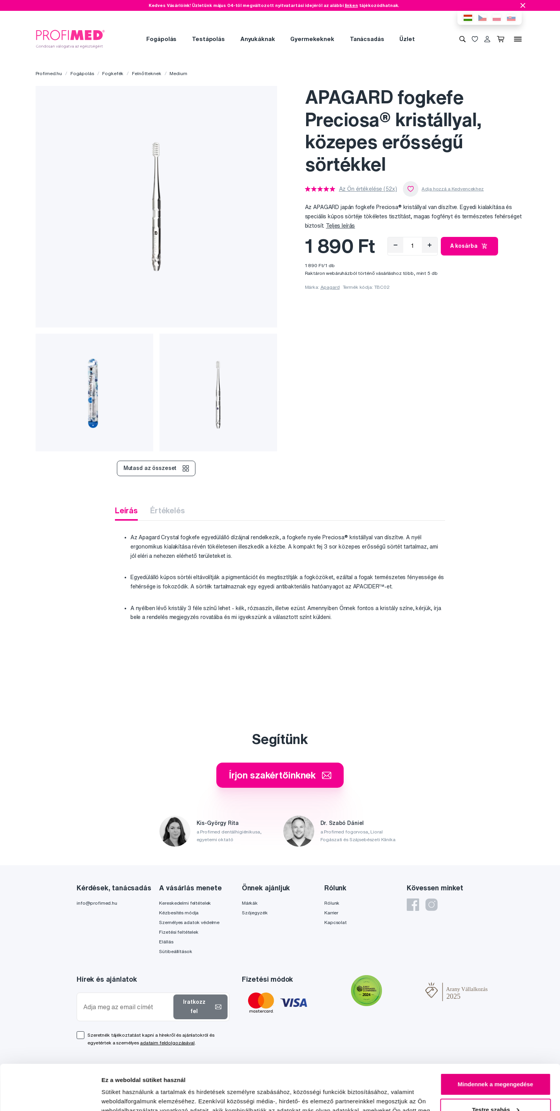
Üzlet (406, 39)
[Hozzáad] (429, 245)
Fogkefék (112, 73)
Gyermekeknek (312, 39)
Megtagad (495, 1089)
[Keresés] (462, 39)
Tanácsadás (367, 39)
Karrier (331, 912)
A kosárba (469, 246)
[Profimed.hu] (70, 38)
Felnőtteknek (146, 73)
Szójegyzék (255, 912)
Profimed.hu (49, 73)
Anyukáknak (257, 39)
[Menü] (517, 39)
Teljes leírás (340, 225)
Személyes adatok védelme (189, 922)
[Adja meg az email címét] (126, 1007)
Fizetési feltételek (178, 931)
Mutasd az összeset (156, 468)
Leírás (126, 510)
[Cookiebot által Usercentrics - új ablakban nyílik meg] (50, 1096)
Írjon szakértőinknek (280, 775)
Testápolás (208, 39)
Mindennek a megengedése (495, 1039)
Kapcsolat (335, 922)
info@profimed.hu (97, 902)
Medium (178, 73)
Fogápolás (161, 39)
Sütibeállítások (175, 951)
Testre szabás (495, 1064)
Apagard (330, 287)
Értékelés (167, 510)
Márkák (250, 902)
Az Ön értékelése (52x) (368, 189)
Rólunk (331, 902)
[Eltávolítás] (395, 245)
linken (351, 5)
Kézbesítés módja (179, 912)
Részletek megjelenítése (135, 1095)
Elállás (166, 941)
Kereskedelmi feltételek (185, 902)
